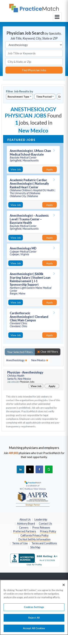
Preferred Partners (24, 531)
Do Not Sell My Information (34, 539)
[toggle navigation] (57, 16)
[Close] (64, 587)
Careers (23, 527)
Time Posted (44, 96)
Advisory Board (26, 523)
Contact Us (45, 523)
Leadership (40, 519)
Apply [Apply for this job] (49, 169)
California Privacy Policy (34, 535)
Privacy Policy (48, 531)
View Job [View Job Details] (16, 169)
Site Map (35, 547)
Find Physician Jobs (34, 70)
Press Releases (41, 527)
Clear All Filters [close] (47, 351)
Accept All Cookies (34, 630)
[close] (16, 360)
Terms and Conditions (44, 543)
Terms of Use (20, 543)
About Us (25, 519)
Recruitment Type (18, 96)
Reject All (34, 619)
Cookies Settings (34, 609)
